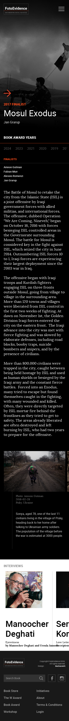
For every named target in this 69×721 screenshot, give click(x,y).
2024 (7, 148)
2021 (31, 148)
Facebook (51, 678)
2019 (54, 148)
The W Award (13, 698)
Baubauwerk (60, 666)
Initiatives (42, 691)
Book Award (12, 705)
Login (40, 712)
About (40, 698)
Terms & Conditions (49, 705)
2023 (19, 148)
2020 (42, 148)
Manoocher (27, 628)
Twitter (61, 678)
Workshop (10, 712)
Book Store (11, 691)
